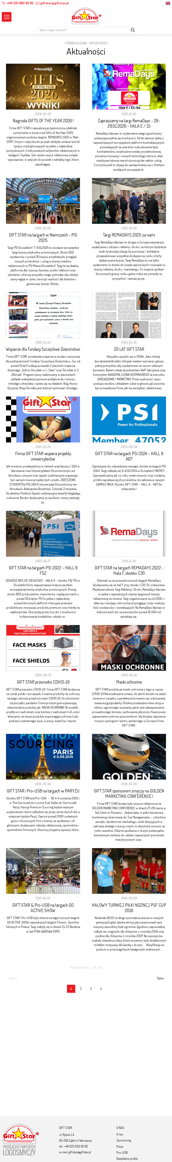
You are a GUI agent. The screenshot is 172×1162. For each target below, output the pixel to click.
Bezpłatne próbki (127, 1158)
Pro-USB (122, 1152)
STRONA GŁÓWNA (76, 43)
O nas (119, 1134)
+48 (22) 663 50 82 (17, 3)
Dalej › (160, 978)
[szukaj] (132, 30)
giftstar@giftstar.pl (52, 3)
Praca (119, 1146)
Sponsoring (123, 1140)
